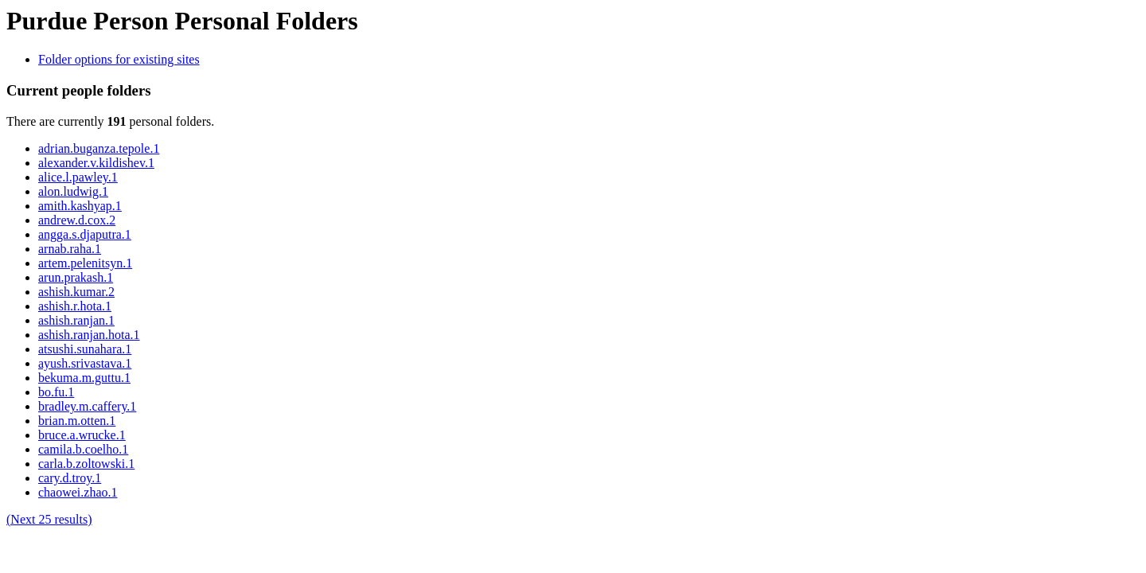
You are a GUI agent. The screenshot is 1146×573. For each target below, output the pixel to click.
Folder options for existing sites (119, 59)
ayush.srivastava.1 (84, 363)
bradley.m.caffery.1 (87, 406)
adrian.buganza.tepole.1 (98, 148)
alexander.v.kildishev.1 (96, 163)
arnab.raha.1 (69, 248)
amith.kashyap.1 (80, 205)
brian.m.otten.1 (76, 420)
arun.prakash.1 (75, 277)
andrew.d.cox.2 (76, 220)
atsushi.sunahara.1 (84, 349)
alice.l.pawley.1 (78, 177)
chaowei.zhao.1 (78, 492)
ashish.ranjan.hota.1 (89, 334)
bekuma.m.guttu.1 (84, 377)
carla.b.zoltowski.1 (86, 463)
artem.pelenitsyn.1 (85, 263)
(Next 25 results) (49, 519)
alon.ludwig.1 (73, 191)
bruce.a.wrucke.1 (82, 435)
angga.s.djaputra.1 (84, 234)
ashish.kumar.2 (76, 291)
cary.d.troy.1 (69, 478)
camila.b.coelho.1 (83, 449)
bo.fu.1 (56, 392)
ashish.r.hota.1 (74, 306)
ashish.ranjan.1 (76, 320)
